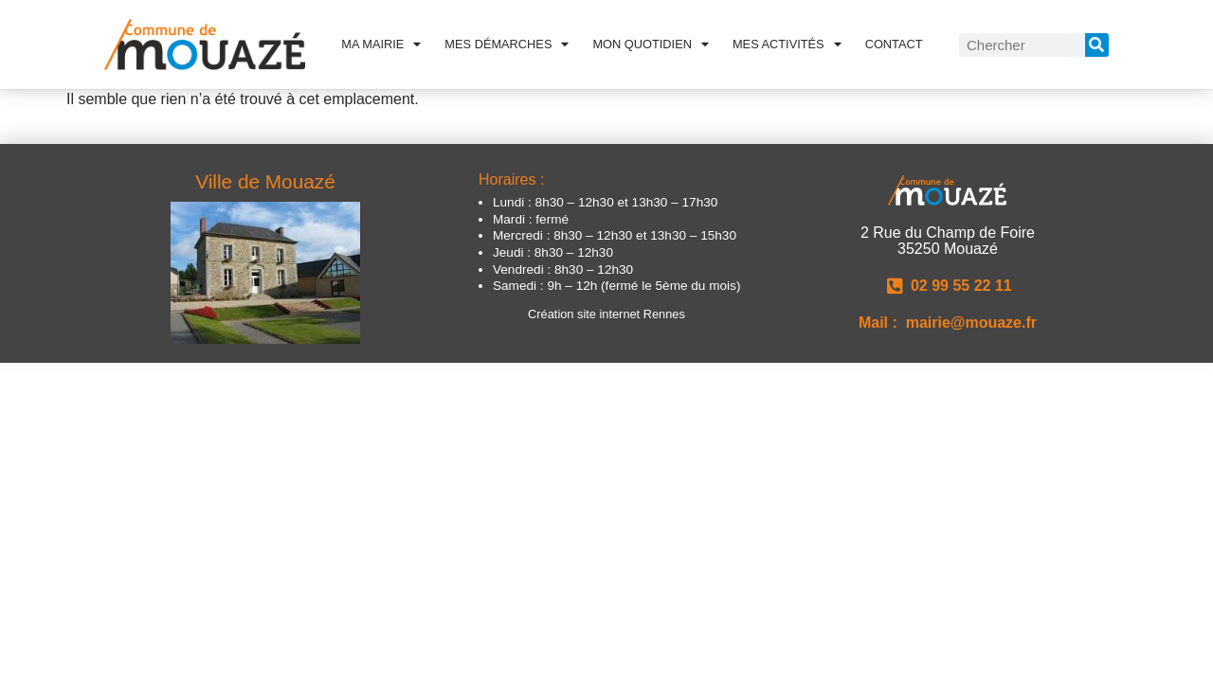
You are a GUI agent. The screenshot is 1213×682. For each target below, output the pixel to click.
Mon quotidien (650, 44)
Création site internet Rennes (606, 314)
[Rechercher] (1097, 45)
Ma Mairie (381, 44)
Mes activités (787, 44)
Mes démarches (506, 44)
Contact (894, 44)
